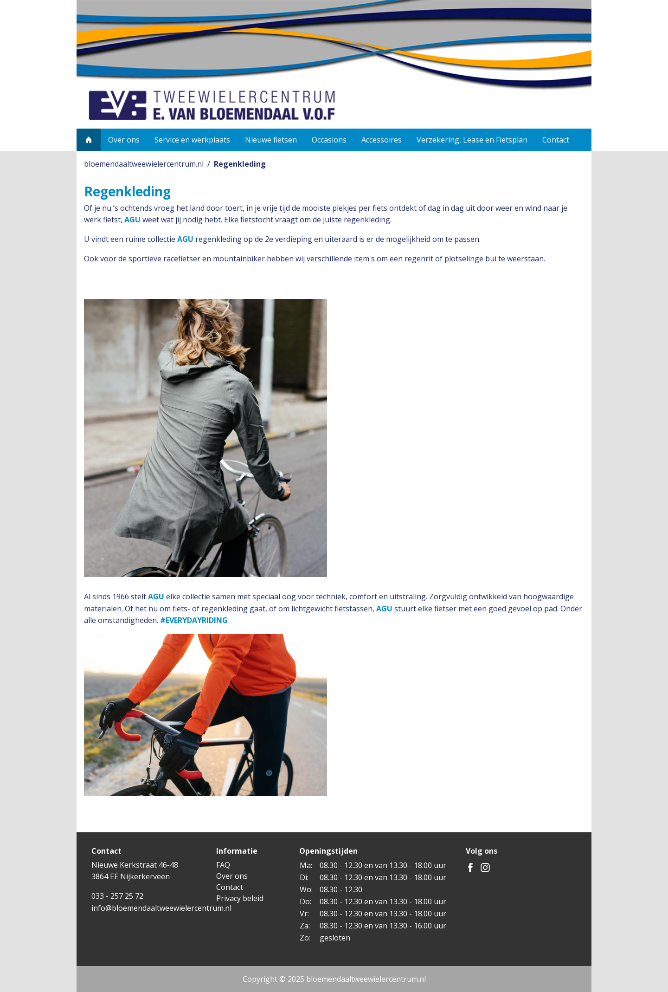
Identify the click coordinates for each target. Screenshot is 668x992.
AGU (132, 219)
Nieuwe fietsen (271, 140)
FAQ (223, 865)
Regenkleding (240, 164)
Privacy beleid (239, 898)
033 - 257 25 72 (117, 896)
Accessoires (381, 140)
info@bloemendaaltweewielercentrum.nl (161, 908)
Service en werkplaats (192, 140)
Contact (555, 140)
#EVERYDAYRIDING (194, 620)
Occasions (329, 140)
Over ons (124, 140)
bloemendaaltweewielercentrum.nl (144, 164)
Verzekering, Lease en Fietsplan (472, 140)
